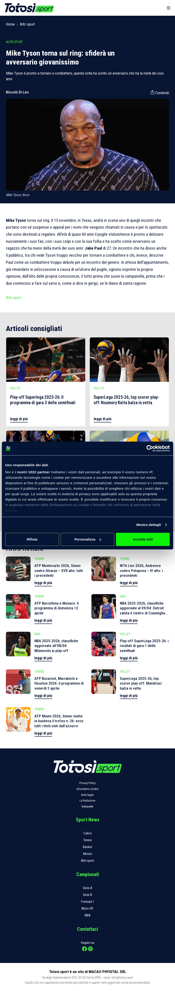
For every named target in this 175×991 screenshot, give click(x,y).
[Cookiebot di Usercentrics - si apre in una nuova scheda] (150, 448)
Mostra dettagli (148, 525)
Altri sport (27, 24)
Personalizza (88, 539)
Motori (87, 854)
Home (10, 24)
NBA (87, 915)
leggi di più (19, 419)
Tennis (87, 840)
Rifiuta (32, 539)
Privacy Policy (87, 783)
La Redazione (87, 800)
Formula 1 (87, 902)
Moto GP (87, 908)
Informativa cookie (87, 789)
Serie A (87, 888)
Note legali (87, 795)
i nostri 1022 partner (32, 472)
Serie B (87, 895)
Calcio (87, 833)
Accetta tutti (143, 539)
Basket (87, 847)
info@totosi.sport (122, 977)
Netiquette (87, 806)
